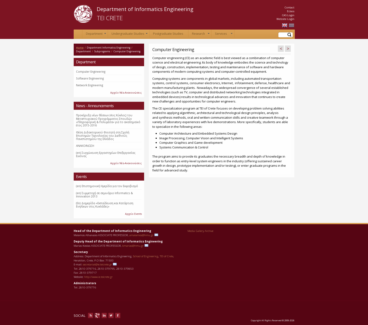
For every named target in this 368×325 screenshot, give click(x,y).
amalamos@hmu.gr (141, 235)
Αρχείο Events (133, 213)
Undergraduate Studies (129, 35)
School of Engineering (145, 256)
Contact (289, 7)
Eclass (290, 11)
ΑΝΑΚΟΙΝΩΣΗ (85, 145)
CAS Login (288, 15)
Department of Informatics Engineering (145, 8)
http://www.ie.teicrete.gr (98, 277)
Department (96, 35)
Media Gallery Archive (200, 231)
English (285, 25)
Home (78, 34)
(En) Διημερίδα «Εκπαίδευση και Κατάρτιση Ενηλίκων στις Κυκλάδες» (104, 204)
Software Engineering (90, 78)
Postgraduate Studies (168, 34)
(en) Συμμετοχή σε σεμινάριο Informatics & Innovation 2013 (104, 194)
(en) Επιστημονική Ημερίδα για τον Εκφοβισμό (107, 186)
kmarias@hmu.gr (133, 245)
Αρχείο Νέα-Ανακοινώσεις (126, 92)
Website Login (285, 19)
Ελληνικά (291, 25)
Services (224, 35)
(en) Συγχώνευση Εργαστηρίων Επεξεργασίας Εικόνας (105, 154)
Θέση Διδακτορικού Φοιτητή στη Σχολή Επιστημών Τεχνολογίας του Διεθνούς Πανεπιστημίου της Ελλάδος (102, 135)
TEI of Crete (166, 256)
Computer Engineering (90, 71)
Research (201, 35)
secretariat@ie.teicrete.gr (97, 264)
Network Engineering (89, 85)
